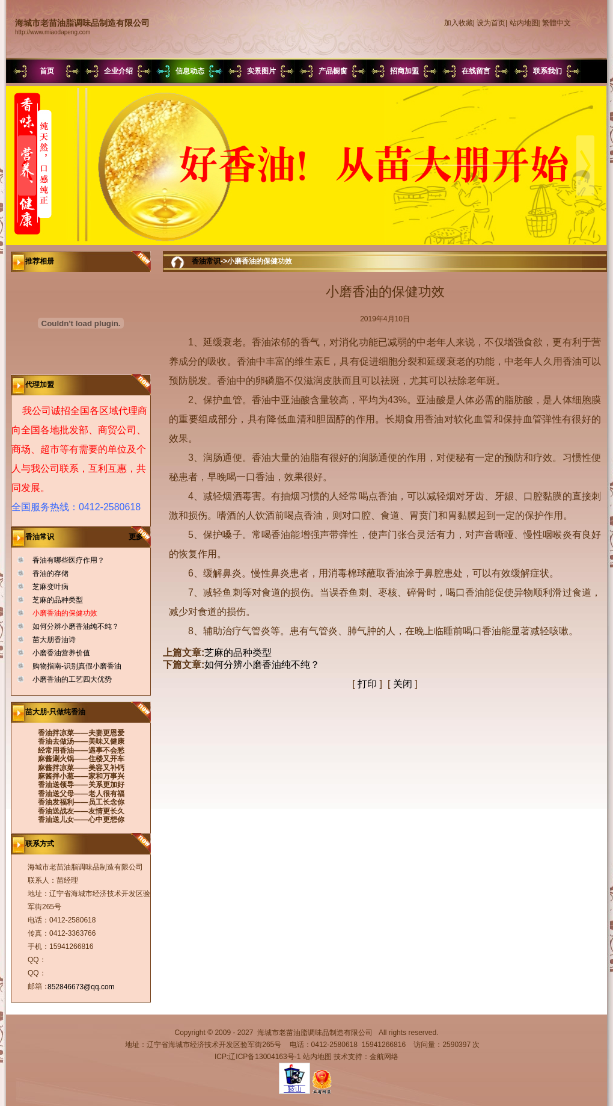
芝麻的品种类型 (57, 600)
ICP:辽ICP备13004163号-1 (257, 1056)
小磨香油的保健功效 (64, 613)
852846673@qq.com (81, 987)
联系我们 (547, 71)
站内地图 (524, 23)
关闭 (402, 684)
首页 (47, 71)
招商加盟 (404, 71)
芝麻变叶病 (50, 586)
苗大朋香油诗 (54, 639)
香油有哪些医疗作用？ (68, 560)
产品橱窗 (333, 71)
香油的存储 (50, 573)
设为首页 (491, 23)
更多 (140, 537)
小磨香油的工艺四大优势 (72, 679)
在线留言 (476, 71)
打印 (367, 684)
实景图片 (261, 71)
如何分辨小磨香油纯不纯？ (75, 626)
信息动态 (189, 71)
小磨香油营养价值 (61, 653)
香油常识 (206, 261)
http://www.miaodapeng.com (53, 32)
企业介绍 (118, 71)
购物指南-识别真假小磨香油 (76, 666)
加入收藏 (458, 23)
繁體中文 (556, 23)
